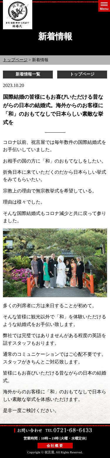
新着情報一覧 (28, 74)
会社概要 (55, 446)
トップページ (15, 60)
